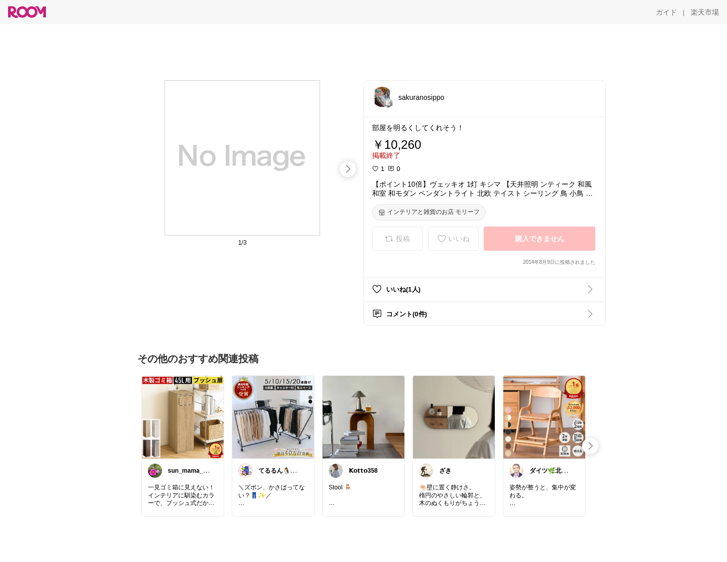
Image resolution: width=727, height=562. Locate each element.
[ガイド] (666, 12)
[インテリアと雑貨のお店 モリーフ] (429, 212)
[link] (183, 417)
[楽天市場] (705, 12)
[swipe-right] (348, 169)
